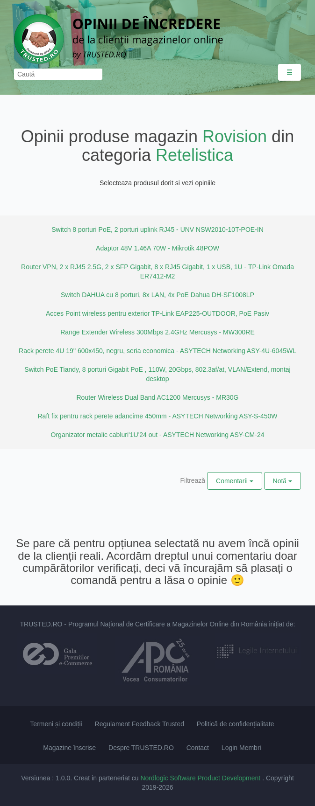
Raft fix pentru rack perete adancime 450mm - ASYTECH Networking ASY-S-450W (157, 416)
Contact (197, 747)
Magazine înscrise (69, 747)
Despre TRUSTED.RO (141, 747)
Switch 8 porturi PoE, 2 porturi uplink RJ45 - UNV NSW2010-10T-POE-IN (157, 229)
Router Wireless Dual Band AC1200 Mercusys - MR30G (157, 397)
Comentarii (234, 481)
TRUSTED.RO (41, 624)
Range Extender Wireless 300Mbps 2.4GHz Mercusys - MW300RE (157, 332)
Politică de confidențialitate (235, 724)
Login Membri (241, 747)
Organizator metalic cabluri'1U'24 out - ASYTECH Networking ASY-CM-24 (158, 434)
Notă (282, 481)
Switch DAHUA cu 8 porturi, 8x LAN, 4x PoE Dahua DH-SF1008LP (157, 295)
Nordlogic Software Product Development (201, 778)
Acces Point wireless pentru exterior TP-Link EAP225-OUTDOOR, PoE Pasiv (157, 313)
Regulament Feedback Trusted (139, 724)
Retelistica (194, 155)
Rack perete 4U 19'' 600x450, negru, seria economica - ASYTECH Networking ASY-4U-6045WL (157, 350)
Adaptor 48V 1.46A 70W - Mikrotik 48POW (157, 248)
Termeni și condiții (56, 724)
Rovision (234, 136)
